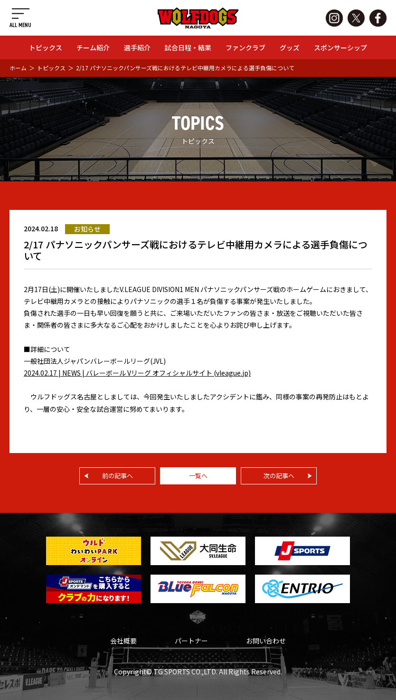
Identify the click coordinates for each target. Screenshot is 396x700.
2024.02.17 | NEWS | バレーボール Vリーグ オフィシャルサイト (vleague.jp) (137, 373)
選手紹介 (137, 47)
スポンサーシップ (340, 47)
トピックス (45, 47)
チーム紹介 (93, 47)
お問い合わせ (266, 640)
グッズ (290, 47)
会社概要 (123, 640)
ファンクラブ (245, 47)
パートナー (191, 640)
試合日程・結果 (188, 47)
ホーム (18, 68)
